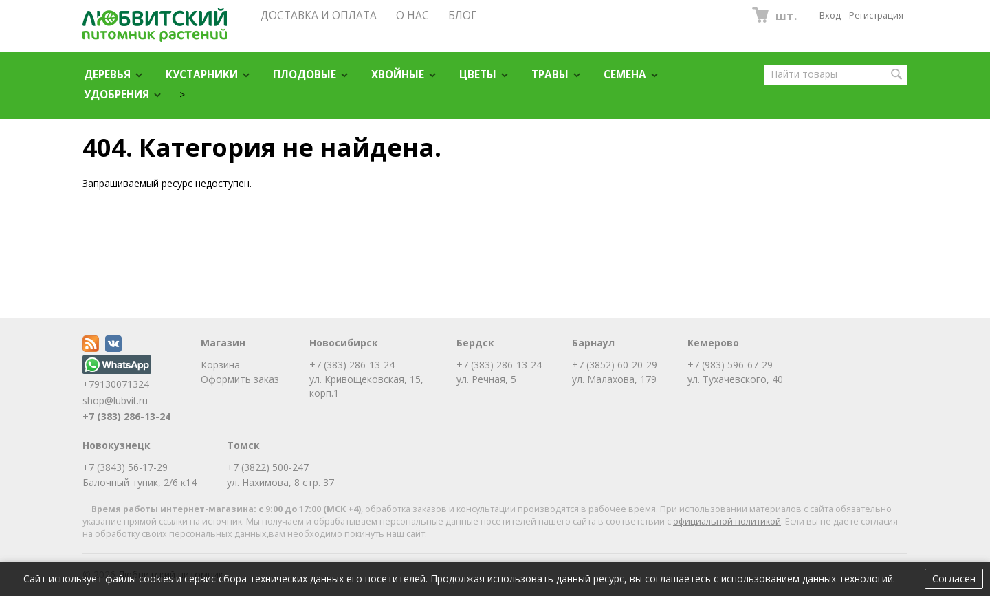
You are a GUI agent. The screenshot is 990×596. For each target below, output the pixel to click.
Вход (830, 15)
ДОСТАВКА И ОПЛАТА (319, 15)
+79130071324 (116, 376)
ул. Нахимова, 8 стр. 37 (280, 482)
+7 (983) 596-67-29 (730, 364)
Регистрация (876, 15)
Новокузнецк (116, 445)
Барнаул (593, 342)
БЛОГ (462, 15)
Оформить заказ (240, 379)
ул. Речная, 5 (486, 379)
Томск (243, 445)
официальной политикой (727, 521)
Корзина (220, 364)
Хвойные (397, 74)
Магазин (223, 342)
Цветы (477, 74)
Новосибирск (343, 342)
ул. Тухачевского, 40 (735, 379)
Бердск (475, 342)
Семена (625, 74)
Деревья (107, 74)
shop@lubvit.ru (115, 400)
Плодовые (304, 74)
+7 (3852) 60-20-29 (614, 364)
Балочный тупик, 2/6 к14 (139, 482)
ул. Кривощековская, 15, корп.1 (366, 386)
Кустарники (202, 74)
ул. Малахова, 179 (614, 379)
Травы (550, 74)
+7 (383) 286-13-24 (126, 416)
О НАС (412, 15)
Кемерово (713, 342)
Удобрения (116, 94)
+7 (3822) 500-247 (268, 467)
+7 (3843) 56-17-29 (125, 467)
